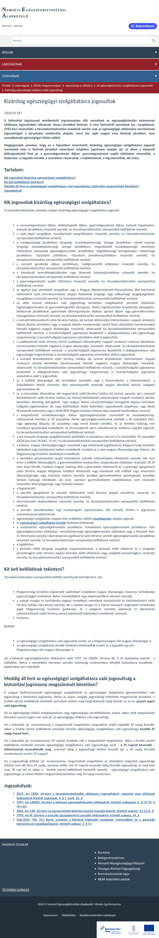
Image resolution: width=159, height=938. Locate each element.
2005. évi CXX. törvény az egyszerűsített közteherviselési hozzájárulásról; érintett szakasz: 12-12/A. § (85, 811)
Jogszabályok (13, 191)
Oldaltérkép (68, 915)
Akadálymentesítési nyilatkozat (98, 915)
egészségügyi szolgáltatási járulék (43, 523)
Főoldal (6, 85)
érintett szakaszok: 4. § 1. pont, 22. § (57, 798)
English (18, 25)
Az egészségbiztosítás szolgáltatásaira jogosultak (125, 85)
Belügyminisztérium (111, 858)
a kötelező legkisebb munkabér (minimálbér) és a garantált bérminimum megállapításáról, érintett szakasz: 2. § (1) (86, 822)
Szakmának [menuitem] (10, 76)
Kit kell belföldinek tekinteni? (24, 182)
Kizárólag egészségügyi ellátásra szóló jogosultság (34, 90)
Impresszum (50, 915)
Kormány (104, 852)
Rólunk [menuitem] (7, 52)
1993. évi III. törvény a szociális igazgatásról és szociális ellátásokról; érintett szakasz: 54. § (78, 815)
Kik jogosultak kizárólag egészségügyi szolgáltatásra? (40, 178)
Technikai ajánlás (15, 890)
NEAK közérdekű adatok (114, 879)
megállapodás (102, 519)
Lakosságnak (22, 85)
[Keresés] (154, 41)
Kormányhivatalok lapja (113, 874)
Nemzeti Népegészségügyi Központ (121, 863)
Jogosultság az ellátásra (79, 85)
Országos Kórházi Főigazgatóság (119, 869)
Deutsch (7, 25)
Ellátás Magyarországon (47, 85)
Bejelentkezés (145, 26)
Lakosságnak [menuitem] (12, 64)
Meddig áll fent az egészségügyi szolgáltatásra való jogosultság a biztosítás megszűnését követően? (71, 186)
